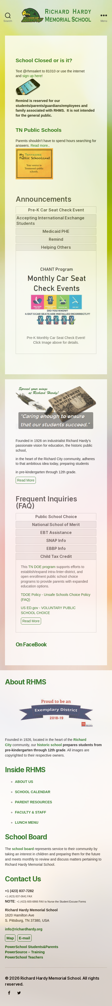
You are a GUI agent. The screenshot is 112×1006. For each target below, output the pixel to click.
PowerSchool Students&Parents (31, 947)
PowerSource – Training (25, 952)
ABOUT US (24, 782)
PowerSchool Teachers (24, 957)
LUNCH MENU (26, 822)
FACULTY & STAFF (30, 812)
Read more (39, 145)
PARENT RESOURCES (33, 802)
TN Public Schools (38, 130)
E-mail (24, 938)
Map (10, 938)
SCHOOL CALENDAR (32, 792)
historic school (49, 745)
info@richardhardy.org (23, 929)
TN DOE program (42, 567)
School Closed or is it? (44, 60)
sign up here (32, 76)
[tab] (56, 209)
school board (23, 849)
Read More (25, 480)
